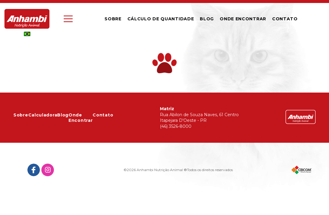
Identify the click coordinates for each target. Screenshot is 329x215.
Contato (103, 115)
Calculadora (42, 115)
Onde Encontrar (243, 19)
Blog (207, 19)
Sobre (113, 19)
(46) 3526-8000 (175, 126)
